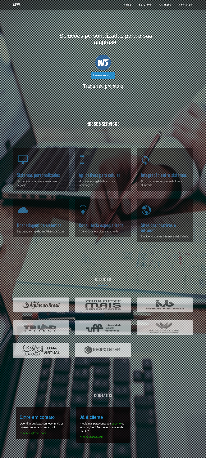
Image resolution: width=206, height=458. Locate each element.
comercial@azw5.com (33, 433)
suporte (116, 423)
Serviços (145, 4)
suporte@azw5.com (91, 436)
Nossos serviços (103, 75)
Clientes (165, 4)
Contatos (185, 4)
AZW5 (17, 4)
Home (127, 4)
